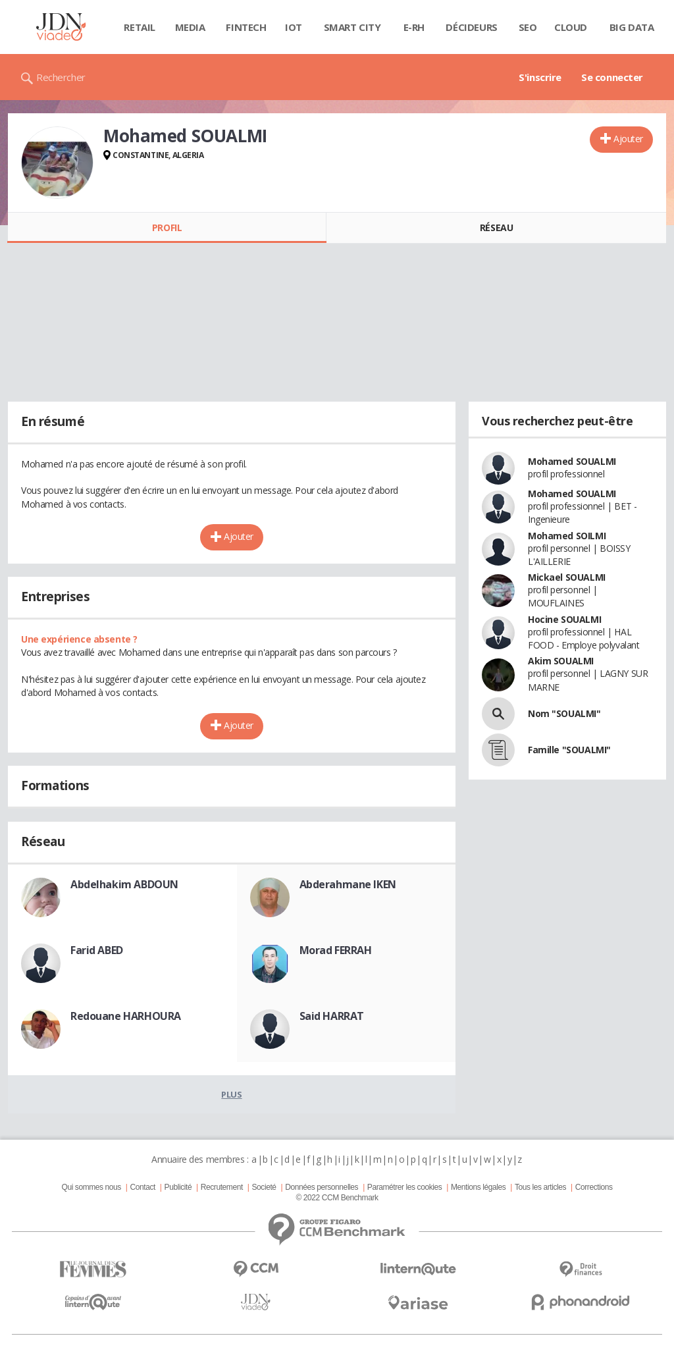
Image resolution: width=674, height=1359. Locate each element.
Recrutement (222, 1187)
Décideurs (471, 27)
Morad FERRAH (335, 950)
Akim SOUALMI (561, 660)
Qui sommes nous (90, 1187)
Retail (139, 27)
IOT (293, 27)
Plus (231, 1094)
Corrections (594, 1187)
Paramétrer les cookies (404, 1187)
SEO (528, 27)
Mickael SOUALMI (567, 577)
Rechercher (61, 77)
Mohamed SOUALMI (572, 461)
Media (190, 27)
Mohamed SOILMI (567, 535)
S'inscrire (540, 77)
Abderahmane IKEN (347, 884)
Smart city (352, 27)
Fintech (246, 27)
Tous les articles (540, 1187)
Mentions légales (478, 1187)
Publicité (178, 1187)
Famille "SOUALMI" (569, 749)
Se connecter (612, 77)
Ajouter (628, 138)
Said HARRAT (331, 1016)
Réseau (496, 227)
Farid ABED (96, 950)
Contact (142, 1187)
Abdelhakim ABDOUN (124, 884)
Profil (167, 227)
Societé (263, 1187)
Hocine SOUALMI (564, 619)
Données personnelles (321, 1187)
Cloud (570, 27)
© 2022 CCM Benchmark (337, 1197)
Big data (631, 27)
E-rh (414, 27)
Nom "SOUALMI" (564, 713)
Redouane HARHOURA (125, 1016)
